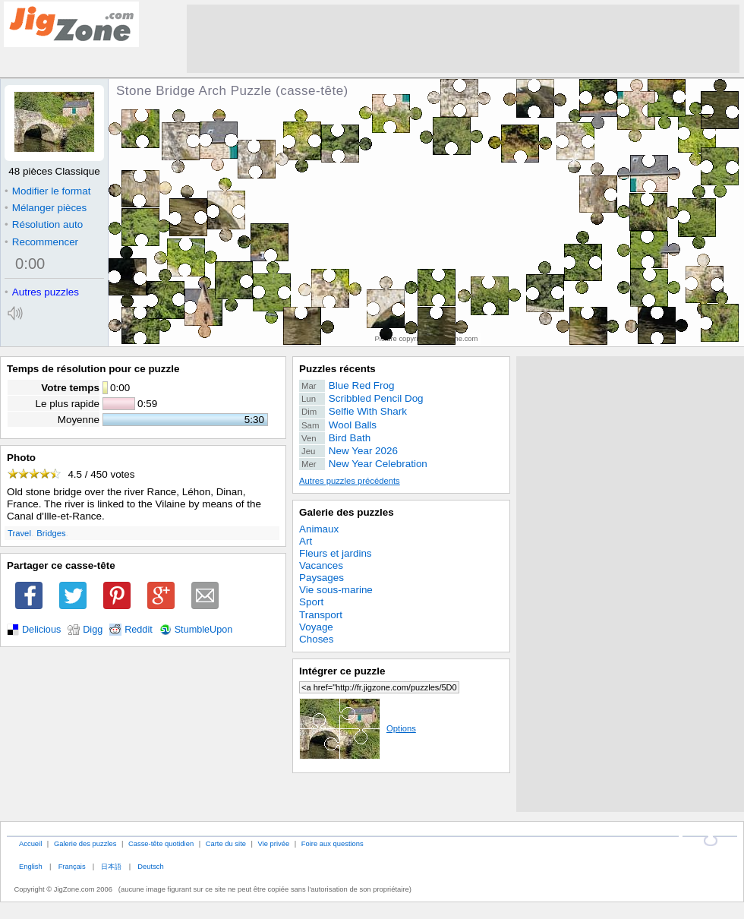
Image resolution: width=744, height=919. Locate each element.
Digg (92, 629)
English (31, 866)
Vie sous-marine (336, 589)
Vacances (321, 565)
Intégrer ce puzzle (342, 671)
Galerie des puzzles (346, 512)
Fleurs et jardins (335, 553)
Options (357, 728)
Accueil (30, 843)
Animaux (319, 529)
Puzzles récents (337, 368)
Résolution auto (44, 224)
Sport (311, 602)
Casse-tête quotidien (161, 843)
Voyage (316, 627)
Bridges (50, 533)
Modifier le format (48, 191)
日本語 (111, 866)
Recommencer (41, 242)
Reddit (139, 629)
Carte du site (226, 843)
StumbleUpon (204, 629)
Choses (316, 639)
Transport (320, 615)
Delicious (41, 629)
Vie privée (274, 843)
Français (72, 866)
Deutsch (150, 866)
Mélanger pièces (46, 207)
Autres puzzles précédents (349, 480)
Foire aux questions (332, 843)
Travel (19, 533)
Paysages (321, 577)
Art (305, 541)
